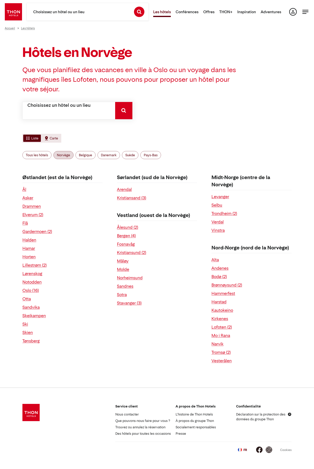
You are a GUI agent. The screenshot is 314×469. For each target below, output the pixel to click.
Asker (27, 198)
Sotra (122, 294)
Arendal (124, 189)
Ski (25, 324)
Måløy (123, 261)
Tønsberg (31, 341)
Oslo (30, 290)
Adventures (271, 12)
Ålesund (127, 227)
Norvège (63, 155)
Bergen (126, 235)
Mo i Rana (220, 335)
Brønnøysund (226, 285)
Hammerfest (223, 293)
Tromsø (221, 352)
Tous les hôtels (37, 155)
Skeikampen (34, 315)
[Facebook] (259, 450)
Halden (29, 240)
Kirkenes (219, 318)
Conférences (187, 12)
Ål (24, 189)
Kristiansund (131, 252)
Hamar (28, 248)
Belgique (85, 155)
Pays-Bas (151, 155)
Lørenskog (32, 273)
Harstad (218, 302)
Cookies (286, 450)
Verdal (217, 222)
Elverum (32, 214)
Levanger (220, 196)
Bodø (219, 276)
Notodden (32, 282)
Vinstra (218, 230)
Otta (26, 299)
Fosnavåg (126, 244)
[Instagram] (269, 450)
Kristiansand (131, 198)
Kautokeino (222, 310)
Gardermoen (37, 231)
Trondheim (224, 213)
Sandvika (31, 307)
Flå (25, 223)
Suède (130, 155)
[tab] (31, 138)
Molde (123, 269)
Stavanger (129, 303)
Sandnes (125, 286)
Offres (208, 12)
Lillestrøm (34, 265)
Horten (29, 256)
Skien (27, 332)
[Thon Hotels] (13, 11)
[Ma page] (293, 12)
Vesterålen (221, 360)
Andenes (219, 268)
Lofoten (221, 327)
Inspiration (246, 12)
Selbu (216, 205)
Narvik (217, 344)
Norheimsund (130, 277)
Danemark (109, 155)
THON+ (225, 12)
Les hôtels (162, 12)
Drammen (31, 206)
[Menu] (305, 12)
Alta (215, 259)
